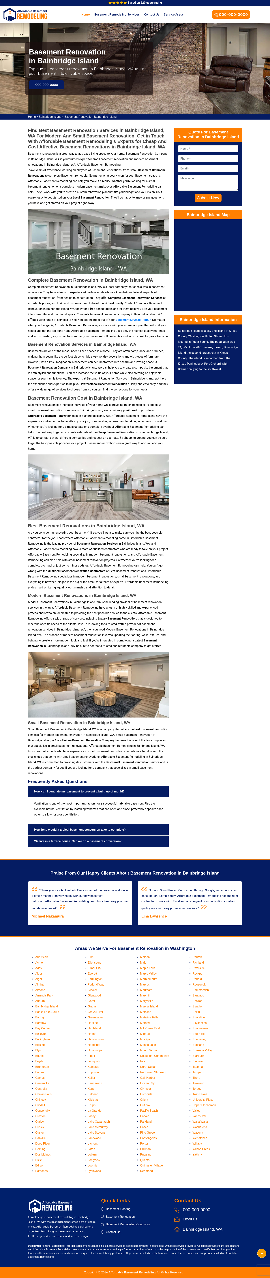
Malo (143, 962)
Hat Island (94, 1028)
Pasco (144, 1127)
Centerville (42, 1083)
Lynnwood (94, 1171)
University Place (203, 1099)
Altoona (40, 990)
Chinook (40, 1099)
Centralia (41, 1088)
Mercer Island (149, 1006)
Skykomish (200, 1022)
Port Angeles (148, 1138)
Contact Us (151, 14)
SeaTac (197, 1001)
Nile (142, 1061)
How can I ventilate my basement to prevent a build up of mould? (79, 791)
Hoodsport (94, 1044)
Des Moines (43, 1154)
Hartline (93, 1022)
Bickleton (41, 1044)
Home (85, 14)
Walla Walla (200, 1121)
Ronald (197, 979)
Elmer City (94, 968)
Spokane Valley (203, 1050)
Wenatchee (200, 1138)
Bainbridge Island (50, 116)
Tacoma (198, 1066)
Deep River (42, 1143)
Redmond (146, 1171)
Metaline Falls (149, 1017)
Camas (40, 1077)
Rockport (198, 973)
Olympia (145, 1088)
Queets (145, 1160)
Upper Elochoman (204, 1105)
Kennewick (95, 1083)
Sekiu (196, 1011)
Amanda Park (44, 995)
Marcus (145, 984)
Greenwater (95, 1017)
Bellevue (40, 1033)
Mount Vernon (149, 1050)
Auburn (40, 1001)
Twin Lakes (200, 1094)
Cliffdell (40, 1105)
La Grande (95, 1110)
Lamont (93, 1143)
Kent (91, 1088)
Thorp (196, 1077)
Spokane (198, 1044)
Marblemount (148, 979)
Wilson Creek (201, 1149)
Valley (196, 1110)
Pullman (145, 1149)
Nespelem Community (154, 1055)
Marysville (146, 1001)
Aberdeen (41, 957)
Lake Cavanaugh (99, 1121)
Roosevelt (199, 984)
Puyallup (145, 1154)
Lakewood (94, 1138)
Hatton (92, 1033)
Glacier (92, 990)
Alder (38, 973)
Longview (94, 1160)
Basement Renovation (118, 1216)
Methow (145, 1022)
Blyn (38, 1050)
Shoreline (199, 1017)
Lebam (92, 1154)
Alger (38, 979)
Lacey (92, 1116)
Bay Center (42, 1028)
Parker (144, 1116)
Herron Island (96, 1039)
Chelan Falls (43, 1094)
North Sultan (148, 1066)
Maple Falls (147, 968)
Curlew (39, 1121)
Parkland (146, 1121)
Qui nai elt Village (151, 1165)
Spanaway (199, 1039)
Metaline (145, 1011)
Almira (39, 984)
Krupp (92, 1105)
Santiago (198, 995)
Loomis (92, 1165)
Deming (40, 1149)
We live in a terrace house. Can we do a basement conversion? (77, 841)
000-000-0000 (231, 15)
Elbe (91, 957)
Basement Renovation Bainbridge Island (90, 116)
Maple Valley (148, 973)
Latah (91, 1149)
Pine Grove (147, 1132)
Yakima (197, 1154)
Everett (92, 973)
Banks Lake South (47, 1011)
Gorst (91, 1001)
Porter (144, 1143)
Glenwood (94, 995)
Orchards (146, 1094)
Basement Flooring (115, 1209)
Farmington (95, 979)
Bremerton (42, 1066)
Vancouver (199, 1116)
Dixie (38, 1160)
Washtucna (200, 1127)
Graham (93, 1006)
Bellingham (42, 1039)
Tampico (198, 1072)
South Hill (199, 1033)
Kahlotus (93, 1066)
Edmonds (41, 1171)
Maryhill (145, 995)
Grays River (95, 1011)
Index (91, 1055)
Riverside (199, 968)
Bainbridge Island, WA (202, 1229)
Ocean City (147, 1083)
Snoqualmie (200, 1028)
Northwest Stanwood (153, 1072)
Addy (38, 968)
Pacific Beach (149, 1110)
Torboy (197, 1088)
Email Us (190, 1219)
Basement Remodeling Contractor (125, 1224)
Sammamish (201, 990)
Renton (197, 957)
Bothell (39, 1055)
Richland (198, 962)
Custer (39, 1132)
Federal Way (96, 984)
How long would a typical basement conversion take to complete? (80, 829)
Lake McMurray (98, 1127)
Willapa (197, 1143)
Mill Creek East (150, 1028)
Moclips (145, 1039)
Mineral (145, 1033)
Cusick (39, 1127)
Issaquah (94, 1061)
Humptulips (95, 1050)
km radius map (208, 264)
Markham (146, 990)
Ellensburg (95, 962)
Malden (145, 957)
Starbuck (198, 1055)
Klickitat (93, 1099)
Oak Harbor (147, 1077)
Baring (39, 1017)
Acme (39, 962)
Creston (40, 1116)
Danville (40, 1138)
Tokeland (198, 1083)
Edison (39, 1165)
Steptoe (198, 1061)
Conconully (42, 1110)
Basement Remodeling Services (117, 14)
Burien (39, 1072)
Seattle (197, 1006)
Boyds (39, 1061)
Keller (91, 1077)
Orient (144, 1099)
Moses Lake (148, 1044)
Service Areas (174, 14)
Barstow (40, 1022)
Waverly (198, 1132)
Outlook (145, 1105)
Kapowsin (94, 1072)
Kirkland (93, 1094)
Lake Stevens (97, 1132)
